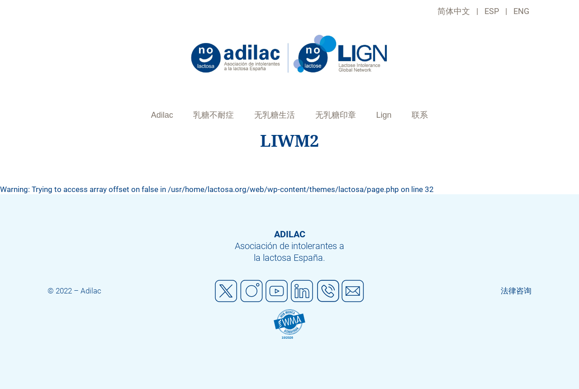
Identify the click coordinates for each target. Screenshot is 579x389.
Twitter (226, 291)
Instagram (251, 291)
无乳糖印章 (335, 115)
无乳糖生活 (274, 115)
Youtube (277, 291)
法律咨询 (516, 290)
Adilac (162, 115)
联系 (420, 115)
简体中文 (453, 11)
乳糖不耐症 (213, 115)
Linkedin (302, 291)
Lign (384, 115)
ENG (521, 11)
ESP (491, 11)
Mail (353, 291)
